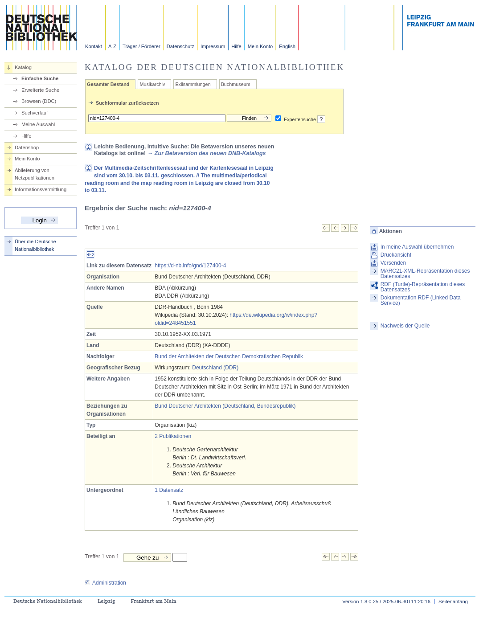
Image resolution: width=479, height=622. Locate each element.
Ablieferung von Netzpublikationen (34, 174)
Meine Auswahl (38, 124)
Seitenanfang (453, 601)
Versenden (393, 263)
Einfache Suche (39, 78)
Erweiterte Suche (40, 90)
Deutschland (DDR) (215, 367)
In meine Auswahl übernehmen (417, 247)
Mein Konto (260, 46)
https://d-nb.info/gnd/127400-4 (190, 265)
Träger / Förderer (141, 46)
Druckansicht (396, 255)
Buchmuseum (235, 84)
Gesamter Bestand (108, 84)
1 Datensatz (169, 490)
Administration (105, 583)
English (287, 46)
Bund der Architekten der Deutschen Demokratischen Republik (229, 356)
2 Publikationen (173, 436)
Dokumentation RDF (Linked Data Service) (421, 300)
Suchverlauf (34, 112)
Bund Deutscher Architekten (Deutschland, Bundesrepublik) (225, 406)
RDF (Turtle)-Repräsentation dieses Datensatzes (423, 287)
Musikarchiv (152, 84)
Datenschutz (180, 46)
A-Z (112, 46)
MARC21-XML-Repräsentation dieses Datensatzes (425, 273)
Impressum (213, 46)
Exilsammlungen (192, 84)
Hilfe (236, 46)
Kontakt (93, 46)
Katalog (23, 67)
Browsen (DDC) (38, 101)
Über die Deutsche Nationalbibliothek (35, 245)
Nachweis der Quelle (405, 326)
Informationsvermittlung (40, 189)
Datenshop (27, 147)
